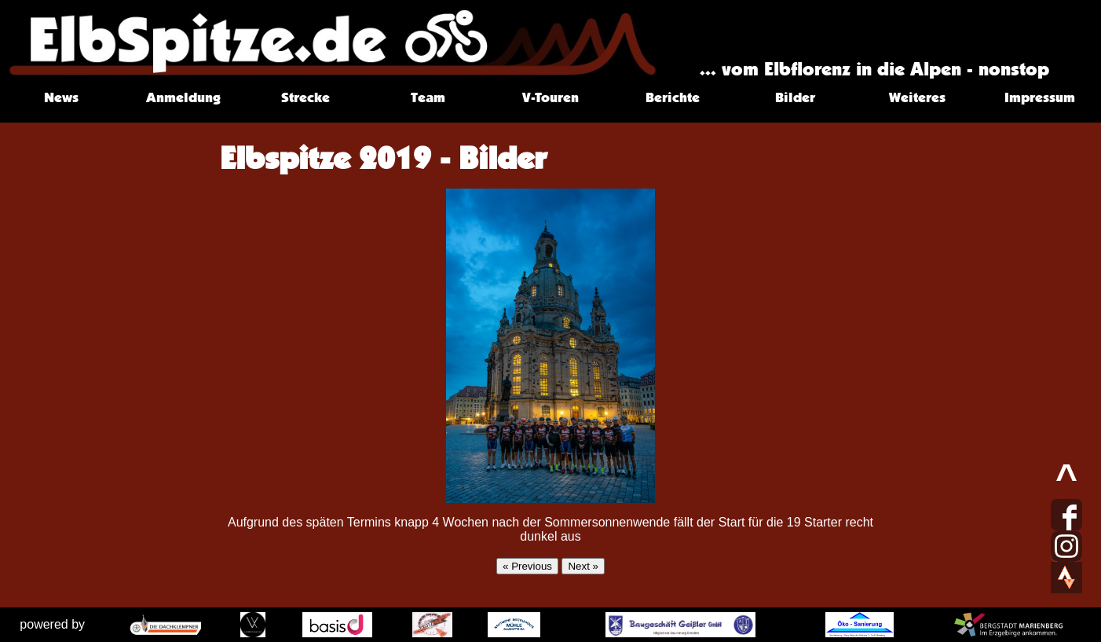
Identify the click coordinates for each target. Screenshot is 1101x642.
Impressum (1039, 97)
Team (428, 97)
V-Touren (550, 97)
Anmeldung (183, 97)
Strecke (305, 97)
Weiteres (917, 97)
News (61, 97)
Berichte (673, 97)
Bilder (795, 97)
